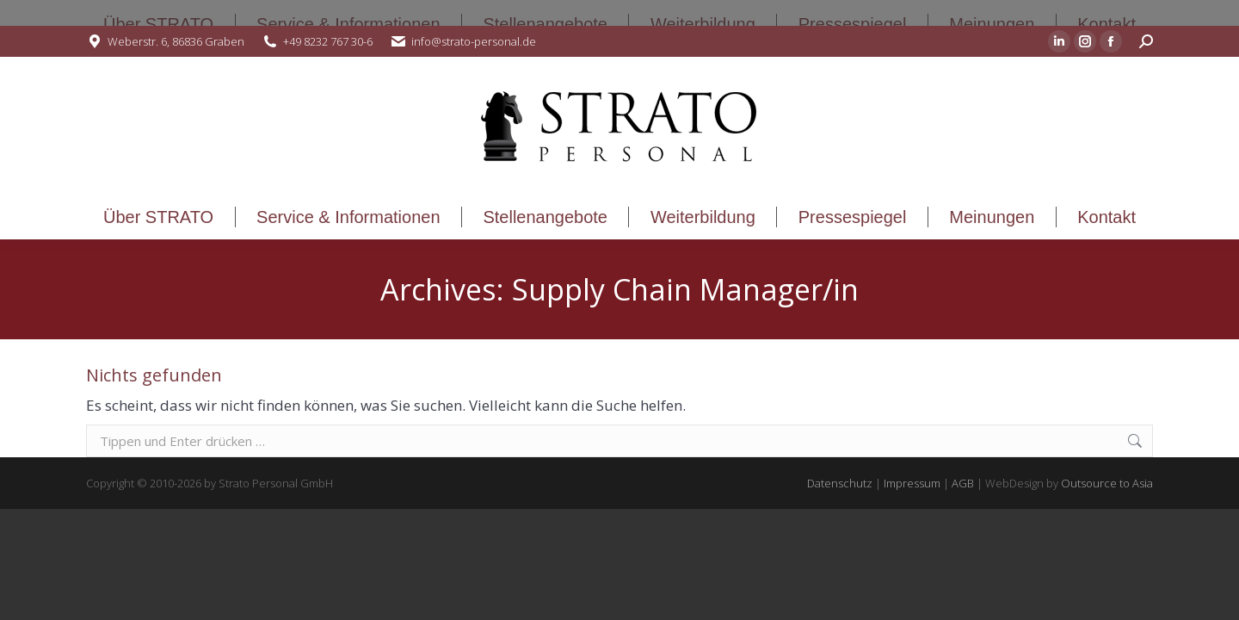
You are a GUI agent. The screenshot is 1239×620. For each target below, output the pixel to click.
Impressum (912, 483)
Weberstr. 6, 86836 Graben (176, 41)
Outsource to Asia (1107, 483)
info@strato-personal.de (473, 41)
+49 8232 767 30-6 (328, 41)
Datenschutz (839, 483)
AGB (963, 483)
